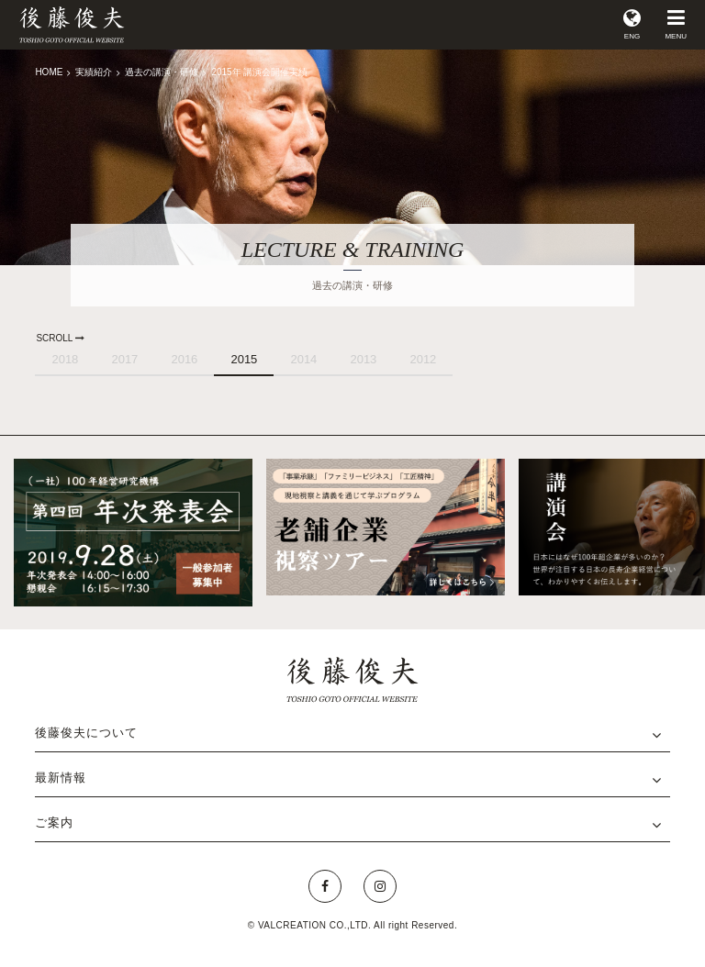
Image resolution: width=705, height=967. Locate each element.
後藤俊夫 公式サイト (71, 24)
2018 (64, 359)
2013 (363, 359)
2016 (184, 359)
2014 (303, 359)
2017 (124, 359)
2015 (243, 359)
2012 (422, 359)
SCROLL (60, 338)
